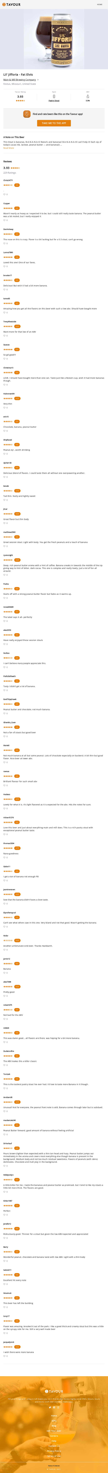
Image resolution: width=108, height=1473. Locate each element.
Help (54, 1441)
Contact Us (54, 1446)
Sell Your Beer (54, 1431)
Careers (54, 1436)
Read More (8, 148)
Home (99, 4)
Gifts (54, 1420)
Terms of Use (54, 1456)
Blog (54, 1425)
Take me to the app (54, 123)
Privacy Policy (54, 1451)
